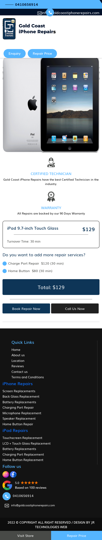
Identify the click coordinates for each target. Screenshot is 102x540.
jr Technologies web (65, 524)
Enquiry (15, 53)
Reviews (17, 366)
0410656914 (26, 4)
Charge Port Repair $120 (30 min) (33, 263)
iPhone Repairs (18, 383)
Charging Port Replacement (23, 454)
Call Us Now (75, 308)
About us (18, 355)
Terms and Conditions (27, 377)
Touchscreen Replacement (22, 437)
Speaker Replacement (19, 418)
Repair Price (42, 53)
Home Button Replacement (23, 459)
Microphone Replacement (22, 413)
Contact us (19, 371)
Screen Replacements (19, 390)
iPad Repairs (15, 430)
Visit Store (25, 535)
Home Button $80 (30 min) (27, 270)
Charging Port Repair (18, 407)
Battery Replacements (19, 401)
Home (15, 349)
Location (17, 360)
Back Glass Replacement (21, 396)
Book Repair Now (26, 308)
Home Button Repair (18, 424)
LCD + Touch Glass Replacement (27, 443)
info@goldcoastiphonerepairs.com (68, 12)
